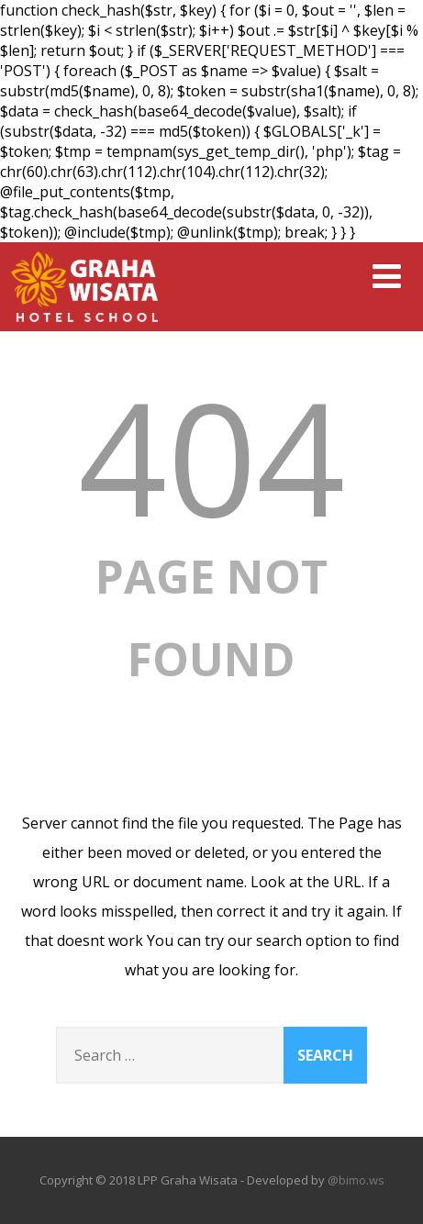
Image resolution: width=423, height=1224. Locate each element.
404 (211, 456)
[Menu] (387, 276)
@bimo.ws (356, 1180)
